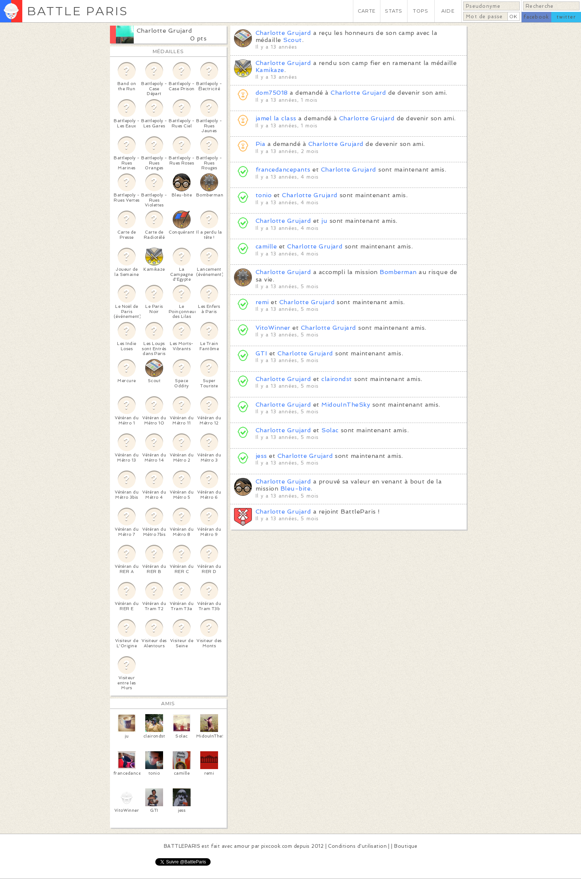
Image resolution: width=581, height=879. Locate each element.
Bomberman (398, 272)
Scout (292, 39)
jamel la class (276, 118)
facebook (536, 17)
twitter (566, 17)
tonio (264, 195)
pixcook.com (276, 846)
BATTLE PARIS (77, 11)
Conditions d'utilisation (357, 846)
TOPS (420, 11)
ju (324, 220)
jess (261, 455)
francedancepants (283, 169)
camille (266, 246)
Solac (329, 430)
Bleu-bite (295, 488)
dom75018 (272, 92)
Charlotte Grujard (164, 30)
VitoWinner (273, 327)
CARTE (367, 11)
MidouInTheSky (345, 404)
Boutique (405, 846)
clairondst (336, 378)
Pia (260, 143)
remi (262, 302)
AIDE (448, 11)
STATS (393, 11)
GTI (261, 353)
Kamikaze (270, 70)
